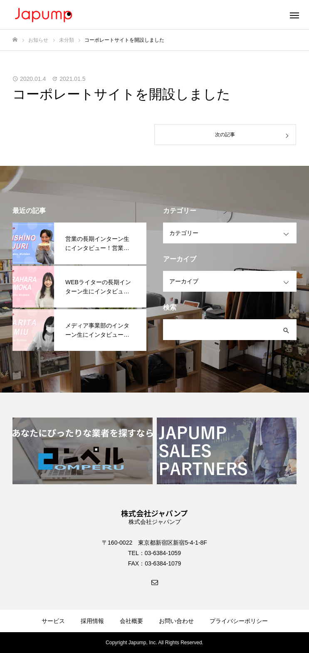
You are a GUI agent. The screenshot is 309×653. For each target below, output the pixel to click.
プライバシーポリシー (239, 621)
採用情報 (92, 621)
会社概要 (131, 621)
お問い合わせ (176, 621)
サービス (53, 621)
